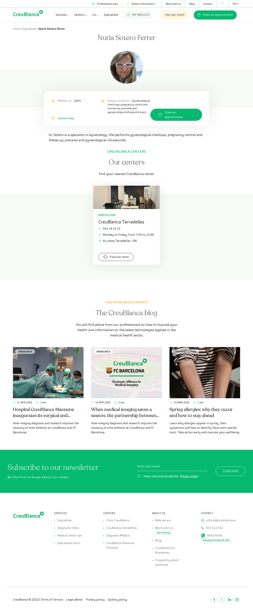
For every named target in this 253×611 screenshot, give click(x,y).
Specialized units (68, 543)
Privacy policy (189, 476)
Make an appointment (215, 15)
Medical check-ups (69, 535)
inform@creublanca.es (221, 520)
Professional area (105, 3)
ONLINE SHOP (175, 15)
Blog (192, 3)
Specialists (111, 15)
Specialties (64, 520)
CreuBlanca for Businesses (165, 550)
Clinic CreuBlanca (117, 520)
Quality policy (117, 600)
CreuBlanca (25, 351)
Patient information (141, 3)
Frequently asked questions (166, 562)
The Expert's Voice (185, 351)
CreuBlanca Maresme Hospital (120, 545)
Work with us (173, 3)
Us (95, 15)
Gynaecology (66, 118)
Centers (80, 15)
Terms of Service (52, 600)
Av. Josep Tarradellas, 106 (117, 241)
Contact (207, 3)
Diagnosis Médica (117, 535)
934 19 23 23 (109, 229)
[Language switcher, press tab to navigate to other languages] (234, 4)
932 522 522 (214, 528)
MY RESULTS (138, 15)
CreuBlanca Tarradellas (121, 528)
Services (62, 15)
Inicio (16, 29)
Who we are (163, 520)
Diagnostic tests (68, 528)
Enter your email (148, 466)
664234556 (214, 535)
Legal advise (74, 600)
